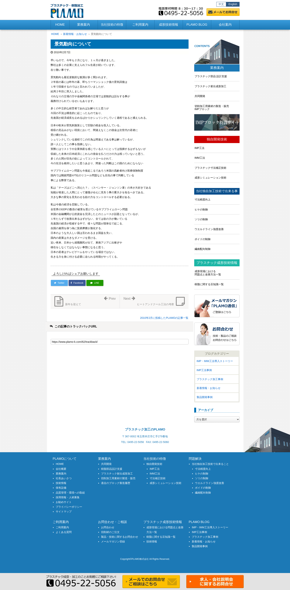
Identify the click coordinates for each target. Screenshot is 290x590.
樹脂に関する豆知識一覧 (209, 284)
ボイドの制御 (202, 239)
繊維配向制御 (202, 248)
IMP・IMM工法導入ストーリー (215, 361)
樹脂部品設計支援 (111, 468)
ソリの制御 (201, 219)
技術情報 (61, 482)
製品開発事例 (205, 397)
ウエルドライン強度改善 (209, 229)
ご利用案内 (62, 527)
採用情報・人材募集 (68, 497)
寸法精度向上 (202, 199)
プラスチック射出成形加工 (210, 86)
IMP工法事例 (204, 370)
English (232, 4)
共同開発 (200, 96)
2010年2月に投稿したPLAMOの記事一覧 (164, 317)
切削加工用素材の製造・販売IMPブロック (212, 108)
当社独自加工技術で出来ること (210, 463)
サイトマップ (64, 511)
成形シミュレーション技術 (210, 177)
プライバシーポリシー (69, 506)
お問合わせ (107, 527)
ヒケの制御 (201, 209)
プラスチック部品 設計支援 (211, 76)
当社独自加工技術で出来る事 (217, 191)
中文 (221, 4)
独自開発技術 (217, 139)
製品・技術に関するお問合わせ (119, 536)
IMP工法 (200, 147)
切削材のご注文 (110, 532)
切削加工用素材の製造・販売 (118, 478)
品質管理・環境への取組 (70, 492)
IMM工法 (200, 157)
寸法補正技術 (157, 478)
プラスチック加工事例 (210, 379)
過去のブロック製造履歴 (115, 482)
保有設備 (61, 487)
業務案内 (217, 68)
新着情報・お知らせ (75, 33)
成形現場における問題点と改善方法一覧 (208, 273)
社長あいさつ (64, 478)
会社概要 (61, 468)
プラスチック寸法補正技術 (210, 167)
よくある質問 (64, 532)
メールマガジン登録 (113, 541)
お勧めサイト (64, 502)
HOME (60, 24)
